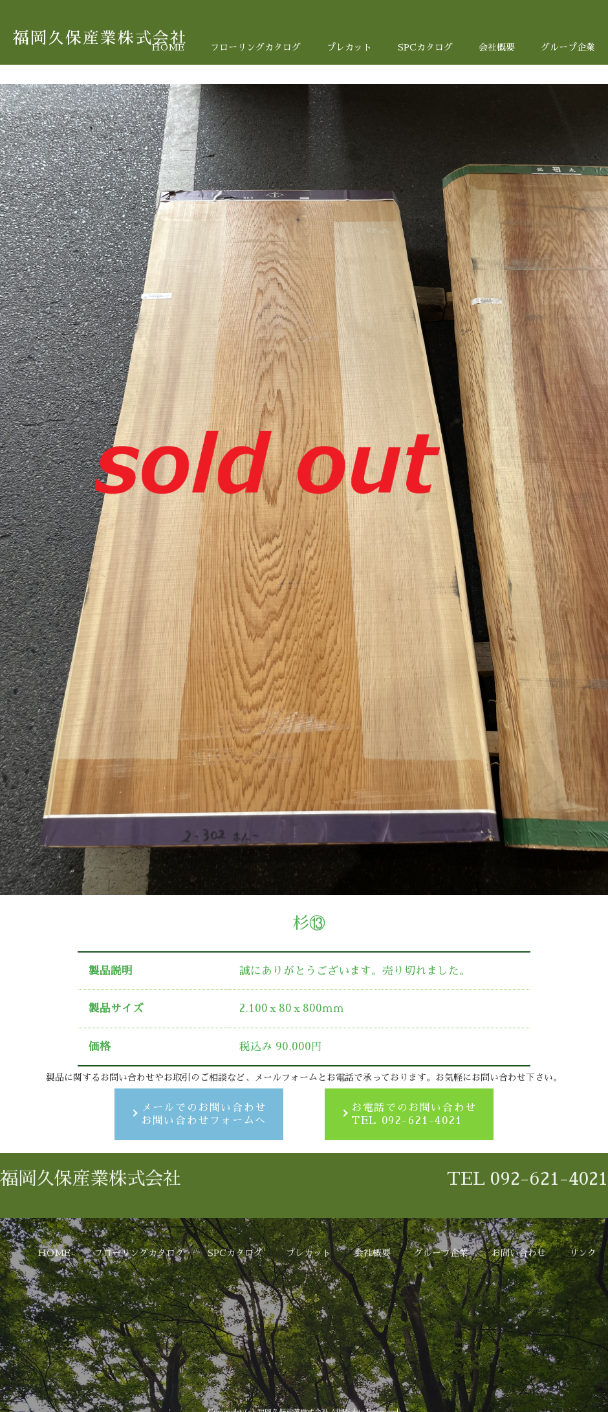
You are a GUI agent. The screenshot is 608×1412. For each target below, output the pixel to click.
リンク (582, 1347)
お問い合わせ (519, 1347)
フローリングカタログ (255, 47)
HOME (167, 47)
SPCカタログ (425, 47)
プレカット (349, 47)
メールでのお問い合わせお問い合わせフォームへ (203, 1115)
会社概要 (497, 47)
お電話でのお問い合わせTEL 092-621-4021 (414, 1115)
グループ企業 (568, 47)
